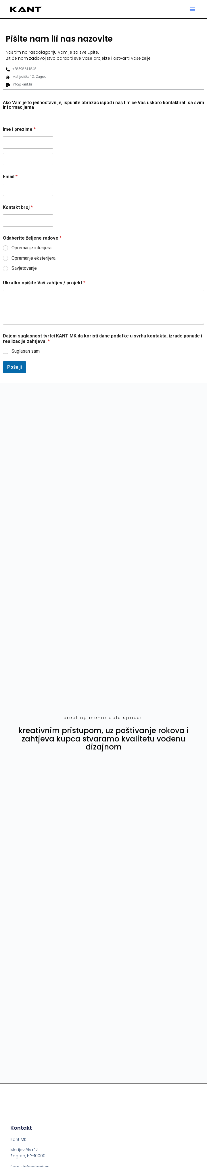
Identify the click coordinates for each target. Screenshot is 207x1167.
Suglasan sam (26, 351)
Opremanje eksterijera (33, 258)
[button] (192, 9)
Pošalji (14, 367)
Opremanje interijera (31, 248)
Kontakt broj (18, 207)
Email (10, 176)
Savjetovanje (24, 268)
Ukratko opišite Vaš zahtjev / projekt (44, 283)
